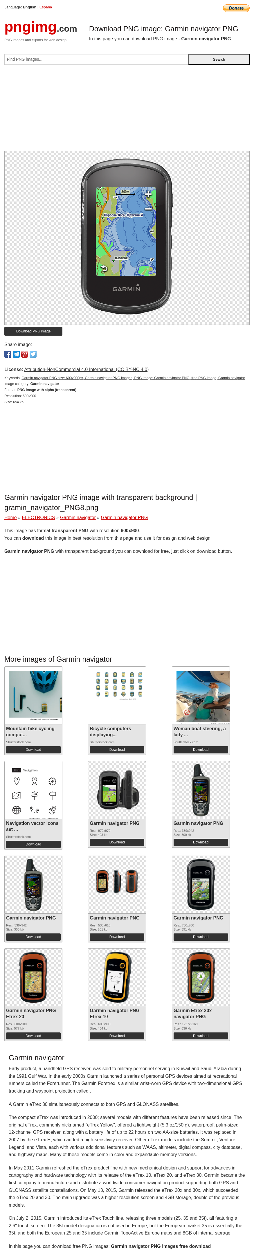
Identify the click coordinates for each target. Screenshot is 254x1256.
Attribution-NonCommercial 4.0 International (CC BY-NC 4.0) (86, 369)
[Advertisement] (127, 110)
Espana (45, 7)
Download (33, 750)
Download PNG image (33, 331)
